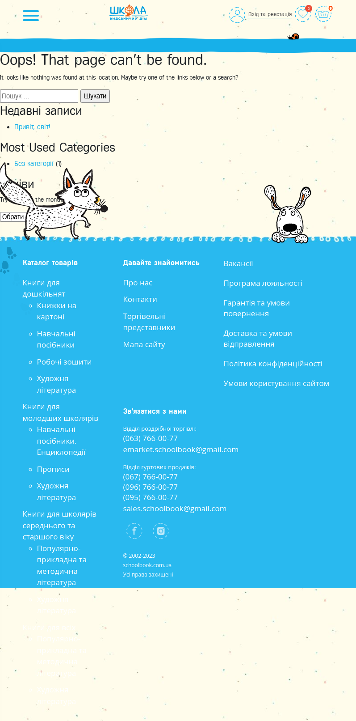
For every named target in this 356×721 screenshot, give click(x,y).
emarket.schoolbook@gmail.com (181, 449)
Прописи (53, 469)
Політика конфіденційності (273, 363)
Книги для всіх (49, 627)
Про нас (138, 282)
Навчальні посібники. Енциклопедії (61, 440)
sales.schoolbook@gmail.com (175, 508)
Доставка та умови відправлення (258, 338)
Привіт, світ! (32, 127)
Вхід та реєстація (270, 14)
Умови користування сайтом (277, 383)
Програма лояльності (263, 283)
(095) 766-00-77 (150, 497)
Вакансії (238, 263)
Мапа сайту (144, 344)
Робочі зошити (64, 361)
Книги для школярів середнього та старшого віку (60, 525)
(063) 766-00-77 (150, 438)
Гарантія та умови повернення (257, 307)
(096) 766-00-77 (150, 487)
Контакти (140, 299)
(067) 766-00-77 (150, 476)
